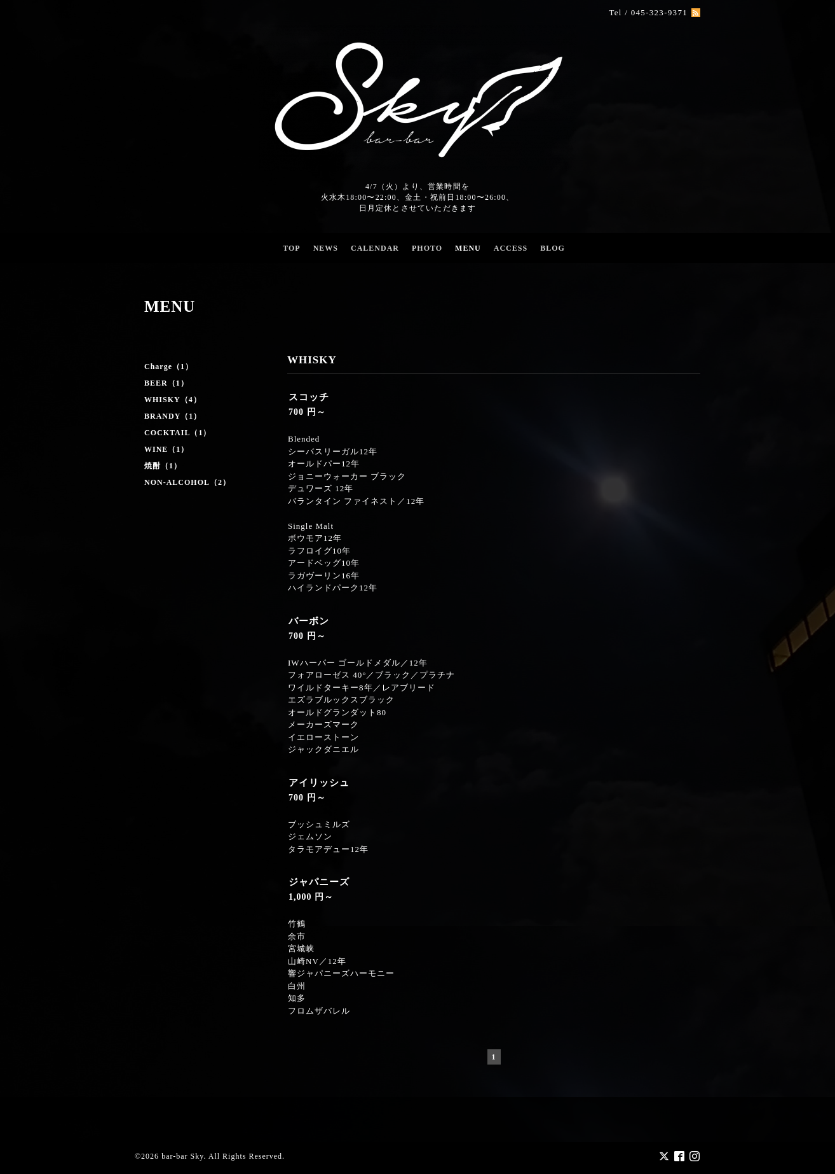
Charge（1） (168, 366)
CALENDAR (375, 248)
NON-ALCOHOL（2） (187, 482)
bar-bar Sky (182, 1156)
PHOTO (427, 248)
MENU (468, 248)
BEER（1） (166, 383)
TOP (291, 248)
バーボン (309, 621)
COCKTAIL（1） (177, 432)
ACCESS (510, 248)
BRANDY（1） (172, 416)
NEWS (325, 248)
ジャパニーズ (319, 882)
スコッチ (309, 397)
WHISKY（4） (172, 399)
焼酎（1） (163, 465)
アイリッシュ (319, 783)
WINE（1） (166, 449)
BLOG (552, 248)
